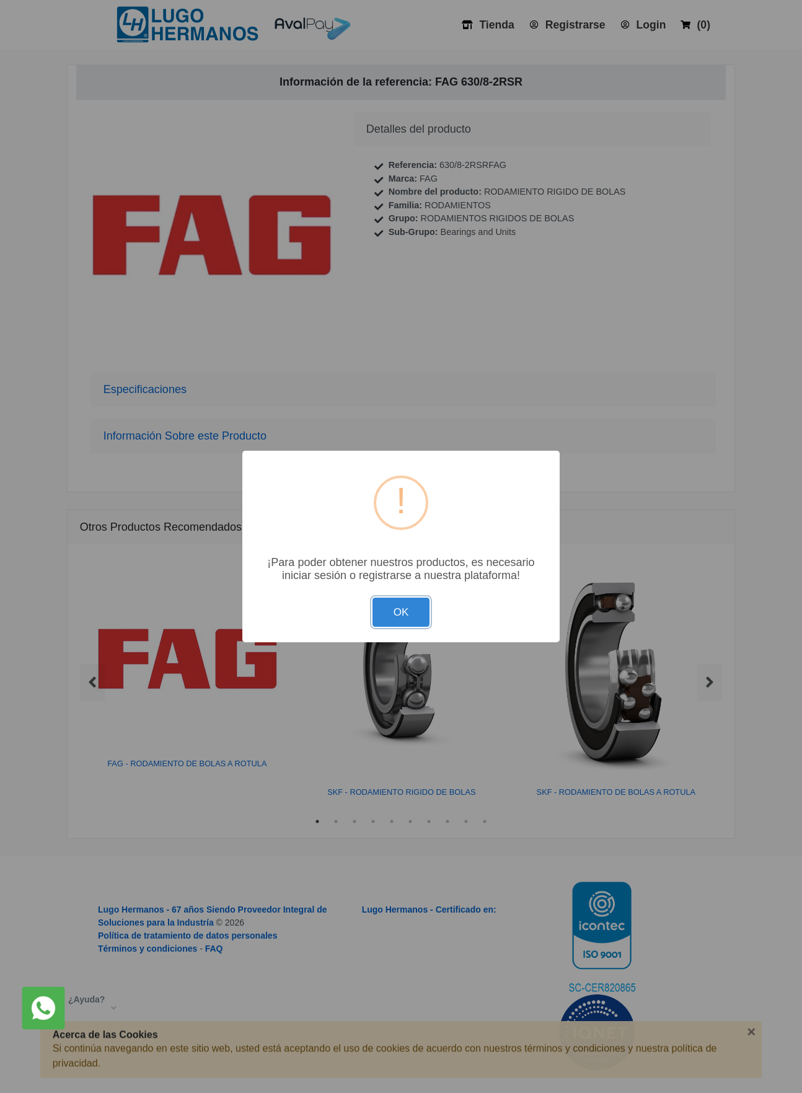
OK (401, 612)
